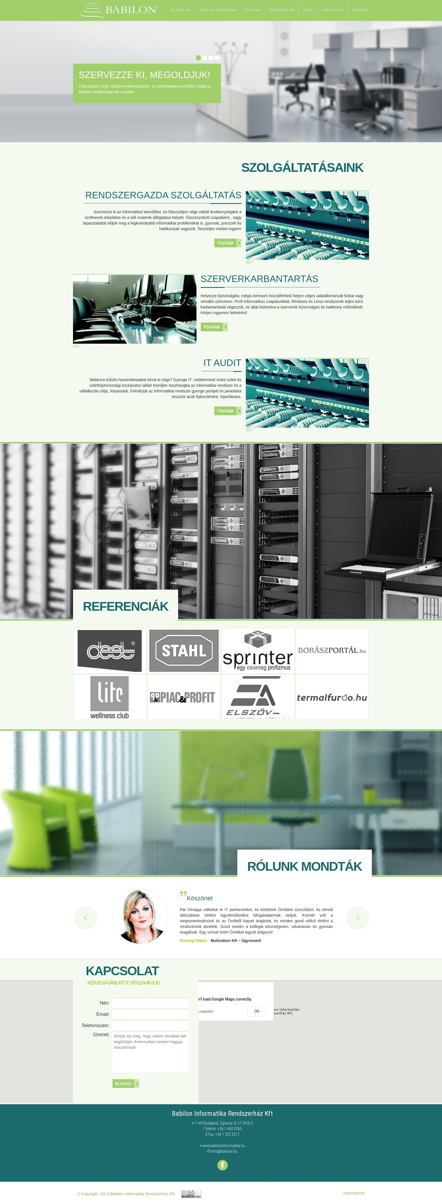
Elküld (123, 1083)
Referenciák (282, 10)
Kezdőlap (181, 10)
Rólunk (252, 10)
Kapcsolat (333, 10)
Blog (308, 10)
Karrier (361, 10)
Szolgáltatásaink (217, 10)
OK (257, 1011)
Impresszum (354, 1193)
